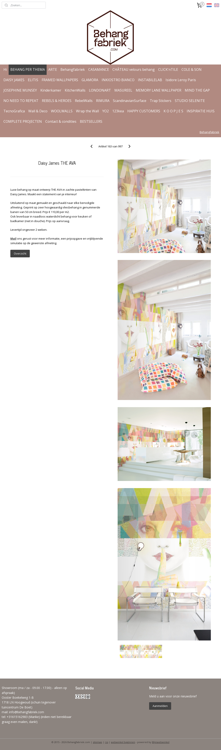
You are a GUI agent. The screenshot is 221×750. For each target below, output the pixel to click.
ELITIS (33, 79)
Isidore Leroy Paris (181, 79)
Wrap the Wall (87, 111)
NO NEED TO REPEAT (20, 100)
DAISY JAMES (13, 79)
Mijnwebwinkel (160, 742)
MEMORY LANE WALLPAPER (158, 90)
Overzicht (20, 253)
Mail (13, 238)
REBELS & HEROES (56, 100)
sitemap (97, 742)
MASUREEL (123, 90)
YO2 (105, 111)
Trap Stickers (160, 100)
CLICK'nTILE (168, 69)
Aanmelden (160, 706)
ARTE (52, 69)
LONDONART (100, 90)
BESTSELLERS (91, 121)
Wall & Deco (37, 111)
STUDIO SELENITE (190, 100)
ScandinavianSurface (129, 100)
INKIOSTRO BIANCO (118, 79)
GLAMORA (90, 79)
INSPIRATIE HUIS (201, 111)
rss (106, 742)
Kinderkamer (50, 90)
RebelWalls (84, 100)
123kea (118, 111)
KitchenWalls (75, 90)
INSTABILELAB (150, 79)
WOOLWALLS (62, 111)
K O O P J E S (173, 111)
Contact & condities (60, 121)
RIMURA (102, 100)
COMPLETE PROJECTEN (22, 121)
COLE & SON (192, 69)
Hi (5, 69)
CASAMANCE (98, 69)
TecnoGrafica (14, 111)
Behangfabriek (72, 69)
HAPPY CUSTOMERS (143, 111)
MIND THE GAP (197, 90)
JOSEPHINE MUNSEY (20, 90)
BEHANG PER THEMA (27, 69)
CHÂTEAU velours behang (133, 69)
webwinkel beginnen (123, 742)
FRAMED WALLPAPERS (60, 79)
